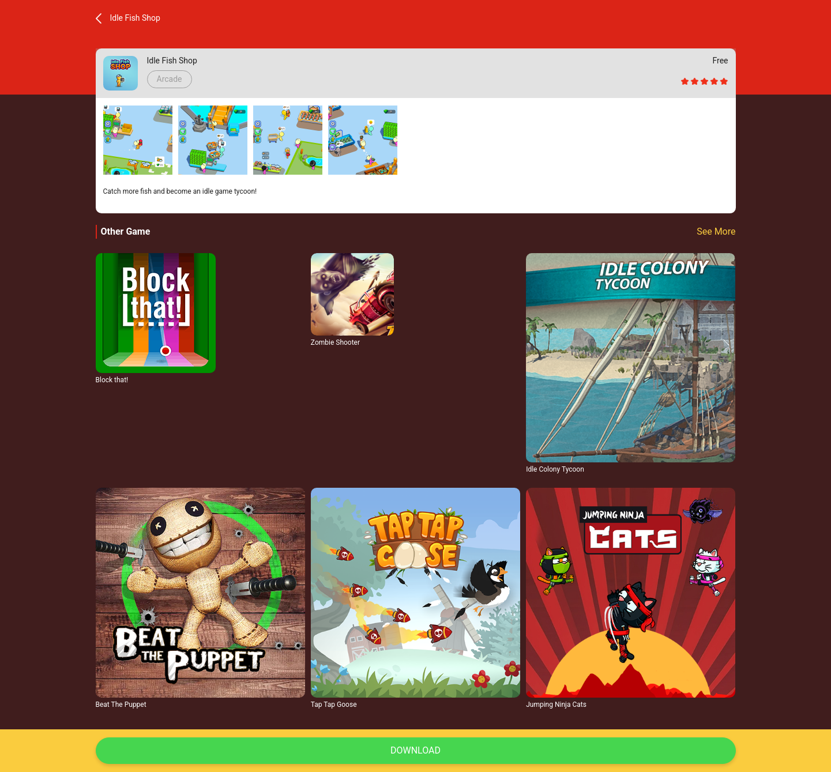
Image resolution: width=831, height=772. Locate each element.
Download (415, 750)
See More (716, 231)
